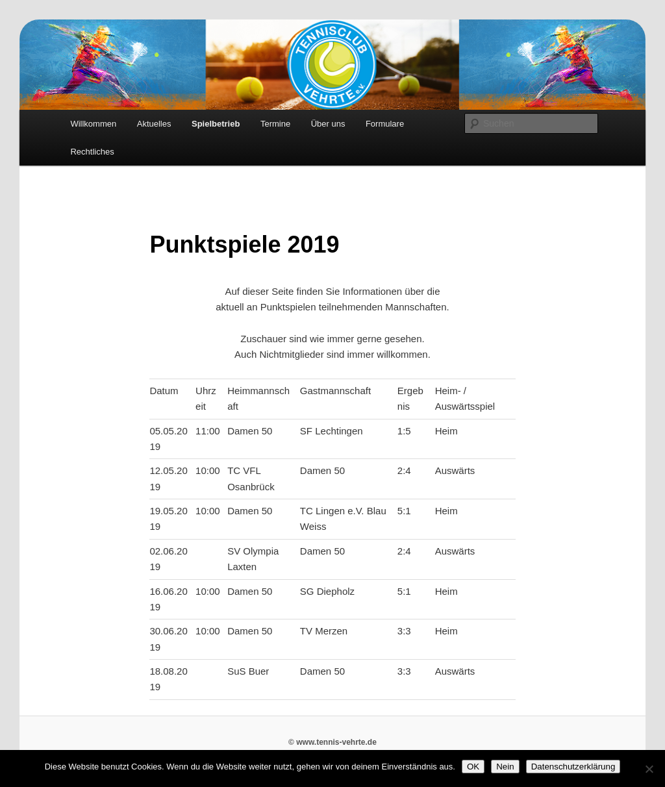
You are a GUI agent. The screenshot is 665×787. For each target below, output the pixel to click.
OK (473, 766)
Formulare (385, 124)
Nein (505, 766)
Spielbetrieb (216, 124)
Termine (275, 124)
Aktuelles (154, 124)
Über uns (328, 124)
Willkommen (93, 124)
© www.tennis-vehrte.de (332, 742)
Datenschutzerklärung (573, 766)
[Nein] (648, 768)
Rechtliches (92, 151)
